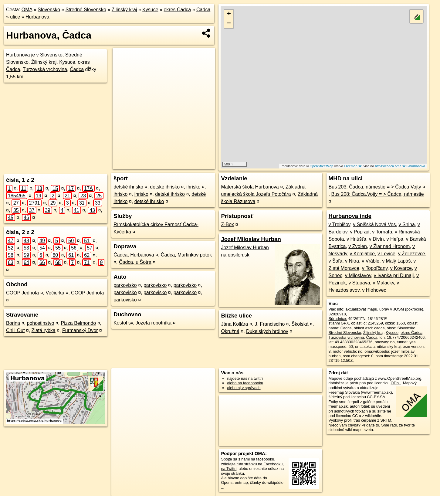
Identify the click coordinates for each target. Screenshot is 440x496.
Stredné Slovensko (86, 9)
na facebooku (262, 459)
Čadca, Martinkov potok (186, 254)
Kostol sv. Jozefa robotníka (142, 322)
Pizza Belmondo (78, 323)
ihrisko (193, 186)
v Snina (406, 224)
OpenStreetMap (321, 166)
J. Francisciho (270, 324)
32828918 (337, 314)
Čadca (203, 9)
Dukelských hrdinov (267, 331)
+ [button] (229, 14)
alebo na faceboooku (245, 383)
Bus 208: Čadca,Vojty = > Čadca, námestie (377, 194)
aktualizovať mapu (361, 309)
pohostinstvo (40, 323)
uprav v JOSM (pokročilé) (401, 309)
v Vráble (370, 260)
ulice (15, 16)
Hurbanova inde (350, 216)
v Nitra (352, 260)
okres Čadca (177, 9)
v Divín (376, 239)
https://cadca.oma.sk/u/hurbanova (400, 166)
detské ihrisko (128, 186)
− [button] (229, 23)
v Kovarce (401, 268)
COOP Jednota (22, 292)
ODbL (396, 383)
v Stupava (359, 282)
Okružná (230, 331)
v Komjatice (362, 253)
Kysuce (150, 9)
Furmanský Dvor (80, 330)
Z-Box (227, 224)
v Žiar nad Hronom (390, 246)
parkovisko (125, 285)
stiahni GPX (339, 323)
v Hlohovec (374, 290)
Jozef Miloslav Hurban (251, 239)
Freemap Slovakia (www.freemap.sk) (360, 392)
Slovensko (49, 9)
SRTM (385, 420)
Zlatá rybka (44, 330)
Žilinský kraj (124, 9)
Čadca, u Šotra (135, 262)
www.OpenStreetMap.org (399, 378)
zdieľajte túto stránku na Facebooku (252, 464)
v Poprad (359, 231)
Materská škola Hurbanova (250, 186)
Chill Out (15, 330)
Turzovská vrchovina (45, 69)
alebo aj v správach (243, 388)
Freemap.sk (353, 166)
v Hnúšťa (356, 239)
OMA (27, 9)
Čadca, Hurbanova (133, 254)
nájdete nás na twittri (244, 378)
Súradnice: (338, 318)
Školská (300, 324)
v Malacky (383, 282)
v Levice (386, 253)
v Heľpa (395, 239)
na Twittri (228, 468)
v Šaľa (336, 260)
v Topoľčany (375, 268)
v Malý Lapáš (396, 260)
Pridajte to (370, 425)
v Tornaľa (382, 231)
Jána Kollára (234, 324)
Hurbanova (37, 16)
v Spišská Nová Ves (374, 224)
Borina (13, 323)
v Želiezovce (411, 253)
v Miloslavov (358, 275)
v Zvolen (357, 246)
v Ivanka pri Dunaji (394, 275)
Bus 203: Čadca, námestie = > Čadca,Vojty (375, 186)
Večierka (55, 292)
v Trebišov (339, 224)
